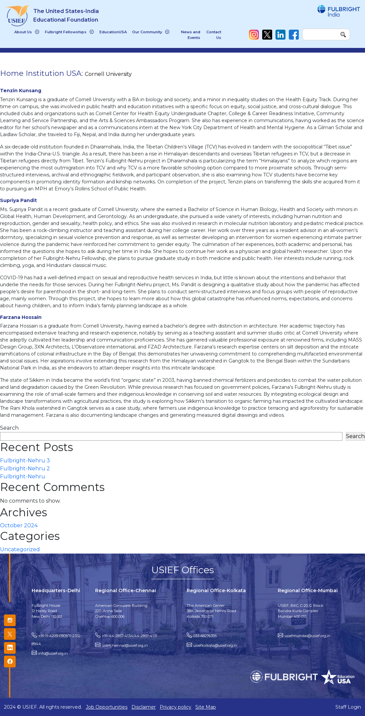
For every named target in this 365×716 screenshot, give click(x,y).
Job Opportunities (106, 707)
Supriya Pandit (18, 200)
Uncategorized (20, 549)
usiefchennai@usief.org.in (125, 645)
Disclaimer (143, 707)
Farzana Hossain (21, 317)
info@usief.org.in (53, 653)
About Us (23, 32)
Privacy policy (175, 707)
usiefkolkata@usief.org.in (215, 645)
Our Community (147, 32)
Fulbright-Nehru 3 (25, 460)
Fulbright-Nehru (22, 476)
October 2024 (19, 525)
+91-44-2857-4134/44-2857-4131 (129, 635)
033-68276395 (205, 635)
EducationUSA (113, 32)
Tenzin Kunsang (20, 91)
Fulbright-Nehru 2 (25, 468)
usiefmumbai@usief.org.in (307, 635)
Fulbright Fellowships (66, 32)
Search (9, 428)
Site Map (205, 707)
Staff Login (348, 707)
